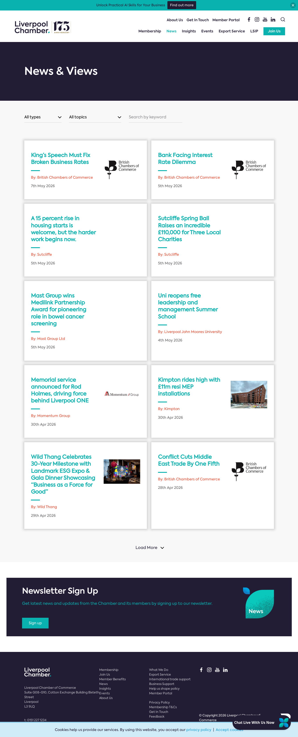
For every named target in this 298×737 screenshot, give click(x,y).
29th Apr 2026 (43, 515)
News (171, 31)
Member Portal (226, 20)
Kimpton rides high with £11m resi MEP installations (189, 386)
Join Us (274, 31)
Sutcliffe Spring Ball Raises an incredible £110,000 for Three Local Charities (189, 229)
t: (35, 720)
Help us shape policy (164, 689)
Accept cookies (229, 729)
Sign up (35, 623)
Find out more (181, 5)
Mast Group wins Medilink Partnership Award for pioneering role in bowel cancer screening (58, 309)
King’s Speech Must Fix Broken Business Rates (60, 158)
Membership (149, 31)
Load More (146, 547)
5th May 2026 (170, 186)
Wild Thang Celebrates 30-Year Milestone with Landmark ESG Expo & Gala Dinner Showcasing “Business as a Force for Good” (63, 474)
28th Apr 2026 (170, 487)
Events (207, 31)
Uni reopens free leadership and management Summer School (188, 306)
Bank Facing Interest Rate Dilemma (185, 158)
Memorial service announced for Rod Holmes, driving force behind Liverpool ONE (60, 390)
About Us (175, 20)
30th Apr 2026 (43, 424)
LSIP (254, 31)
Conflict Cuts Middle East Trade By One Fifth (189, 460)
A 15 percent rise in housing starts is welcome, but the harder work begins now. (63, 229)
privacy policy (198, 729)
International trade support (170, 679)
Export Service (232, 31)
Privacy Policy (159, 702)
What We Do (158, 670)
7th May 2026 (43, 186)
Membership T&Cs (163, 707)
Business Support (161, 684)
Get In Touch (198, 20)
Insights (189, 31)
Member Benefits (112, 679)
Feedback (156, 716)
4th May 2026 (170, 340)
